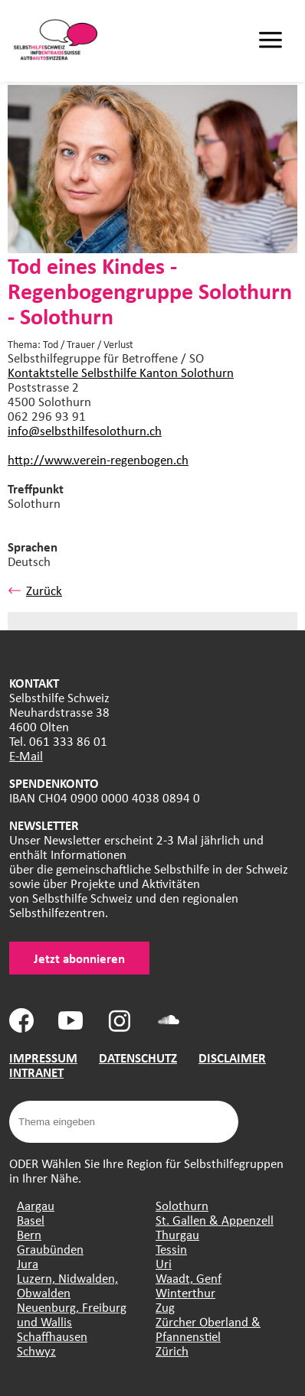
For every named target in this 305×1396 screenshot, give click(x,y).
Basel (30, 1219)
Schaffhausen (52, 1336)
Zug (165, 1307)
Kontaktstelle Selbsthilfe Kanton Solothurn (121, 372)
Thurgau (177, 1234)
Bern (29, 1234)
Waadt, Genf (188, 1278)
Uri (164, 1263)
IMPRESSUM (43, 1057)
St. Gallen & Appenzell (215, 1219)
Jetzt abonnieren (79, 958)
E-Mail (26, 755)
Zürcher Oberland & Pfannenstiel (208, 1329)
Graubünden (50, 1249)
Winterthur (185, 1292)
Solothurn (182, 1205)
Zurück (35, 590)
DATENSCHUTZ (138, 1057)
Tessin (171, 1249)
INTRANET (36, 1072)
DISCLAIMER (232, 1057)
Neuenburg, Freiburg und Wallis (71, 1314)
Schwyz (36, 1350)
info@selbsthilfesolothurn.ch (85, 430)
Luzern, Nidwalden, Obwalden (67, 1285)
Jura (27, 1263)
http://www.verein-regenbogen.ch (98, 459)
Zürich (172, 1350)
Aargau (35, 1205)
